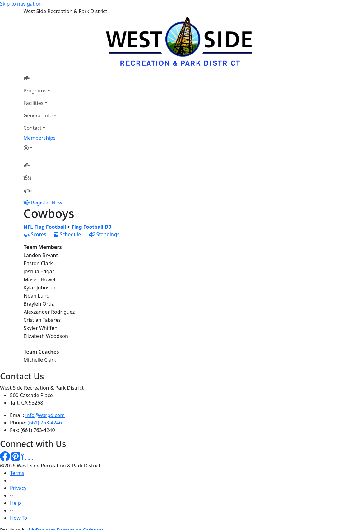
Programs (35, 90)
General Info (38, 115)
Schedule (67, 234)
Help (15, 503)
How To (18, 517)
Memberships (40, 137)
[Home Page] (40, 78)
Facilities (34, 103)
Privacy (18, 488)
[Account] (40, 148)
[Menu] (28, 190)
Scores (35, 234)
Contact (33, 127)
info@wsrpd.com (45, 415)
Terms (17, 473)
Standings (104, 234)
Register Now (46, 202)
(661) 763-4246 (45, 422)
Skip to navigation (21, 3)
